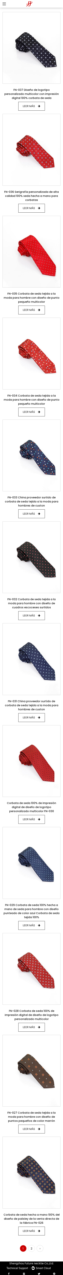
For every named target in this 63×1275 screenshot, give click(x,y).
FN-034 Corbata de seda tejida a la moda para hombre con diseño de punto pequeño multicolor (31, 400)
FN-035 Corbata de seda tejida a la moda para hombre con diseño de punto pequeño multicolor (31, 298)
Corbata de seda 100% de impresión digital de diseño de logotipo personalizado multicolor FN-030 (31, 807)
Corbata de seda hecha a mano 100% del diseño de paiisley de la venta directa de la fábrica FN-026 (32, 1219)
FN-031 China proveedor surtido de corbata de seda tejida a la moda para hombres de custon (31, 705)
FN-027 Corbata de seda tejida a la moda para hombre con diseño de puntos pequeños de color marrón (31, 1117)
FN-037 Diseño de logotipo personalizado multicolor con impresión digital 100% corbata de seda (31, 94)
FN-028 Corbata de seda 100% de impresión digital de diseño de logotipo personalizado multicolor (31, 1015)
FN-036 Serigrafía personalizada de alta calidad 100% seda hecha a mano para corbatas (31, 196)
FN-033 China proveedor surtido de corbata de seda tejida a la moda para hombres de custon (31, 502)
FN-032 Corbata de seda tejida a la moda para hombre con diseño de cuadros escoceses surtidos (31, 603)
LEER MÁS (31, 106)
